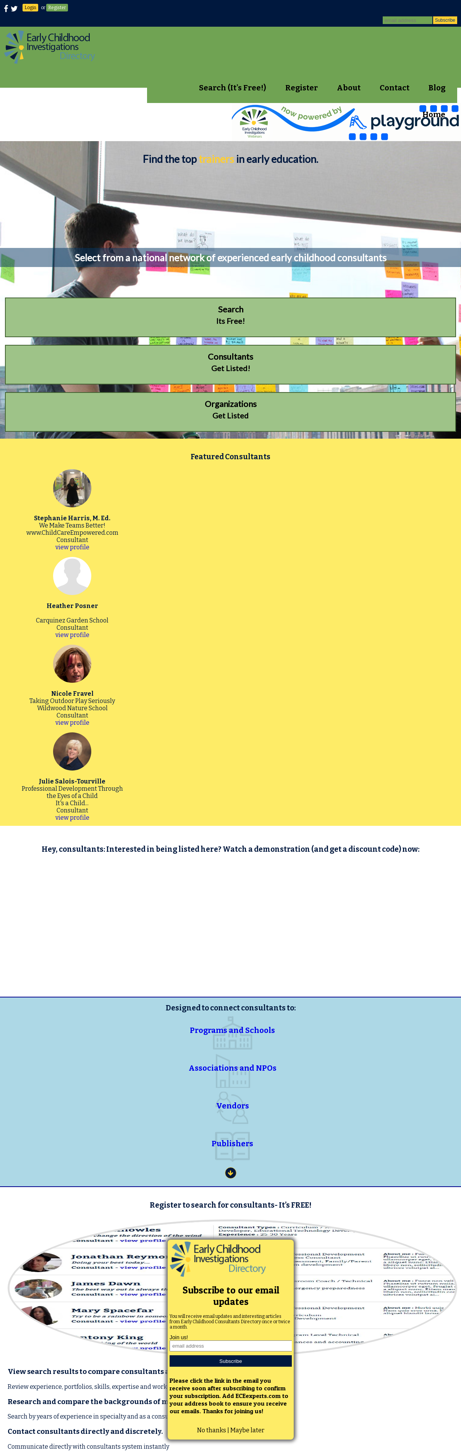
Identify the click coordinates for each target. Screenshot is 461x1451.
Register (57, 7)
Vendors (232, 1105)
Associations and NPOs (233, 1068)
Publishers (232, 1143)
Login (30, 7)
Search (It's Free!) (232, 87)
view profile (72, 547)
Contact (394, 87)
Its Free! (230, 314)
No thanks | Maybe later (230, 1430)
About (349, 87)
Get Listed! (230, 362)
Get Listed (230, 409)
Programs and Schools (232, 1030)
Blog (437, 87)
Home (433, 114)
